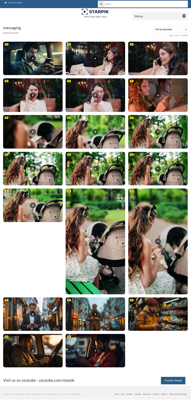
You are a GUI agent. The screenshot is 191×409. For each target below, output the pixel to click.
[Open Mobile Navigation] (160, 16)
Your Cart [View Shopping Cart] (13, 2)
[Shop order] (171, 29)
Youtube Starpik (173, 380)
